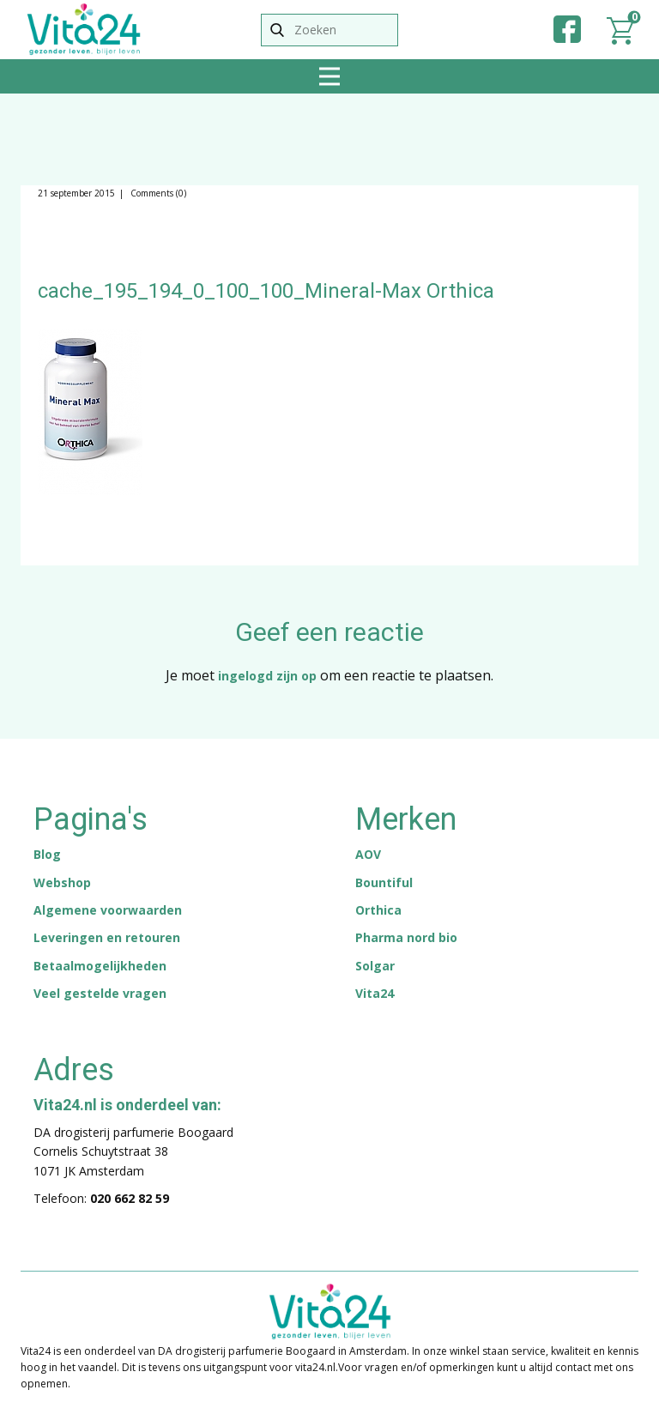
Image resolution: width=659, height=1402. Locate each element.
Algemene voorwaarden (107, 910)
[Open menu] (329, 76)
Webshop (62, 882)
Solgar (375, 966)
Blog (47, 854)
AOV (368, 854)
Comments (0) (157, 193)
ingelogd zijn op (267, 676)
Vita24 (374, 993)
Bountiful (384, 882)
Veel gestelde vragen (99, 993)
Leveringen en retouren (106, 937)
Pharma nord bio (406, 937)
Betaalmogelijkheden (99, 966)
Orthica (378, 910)
